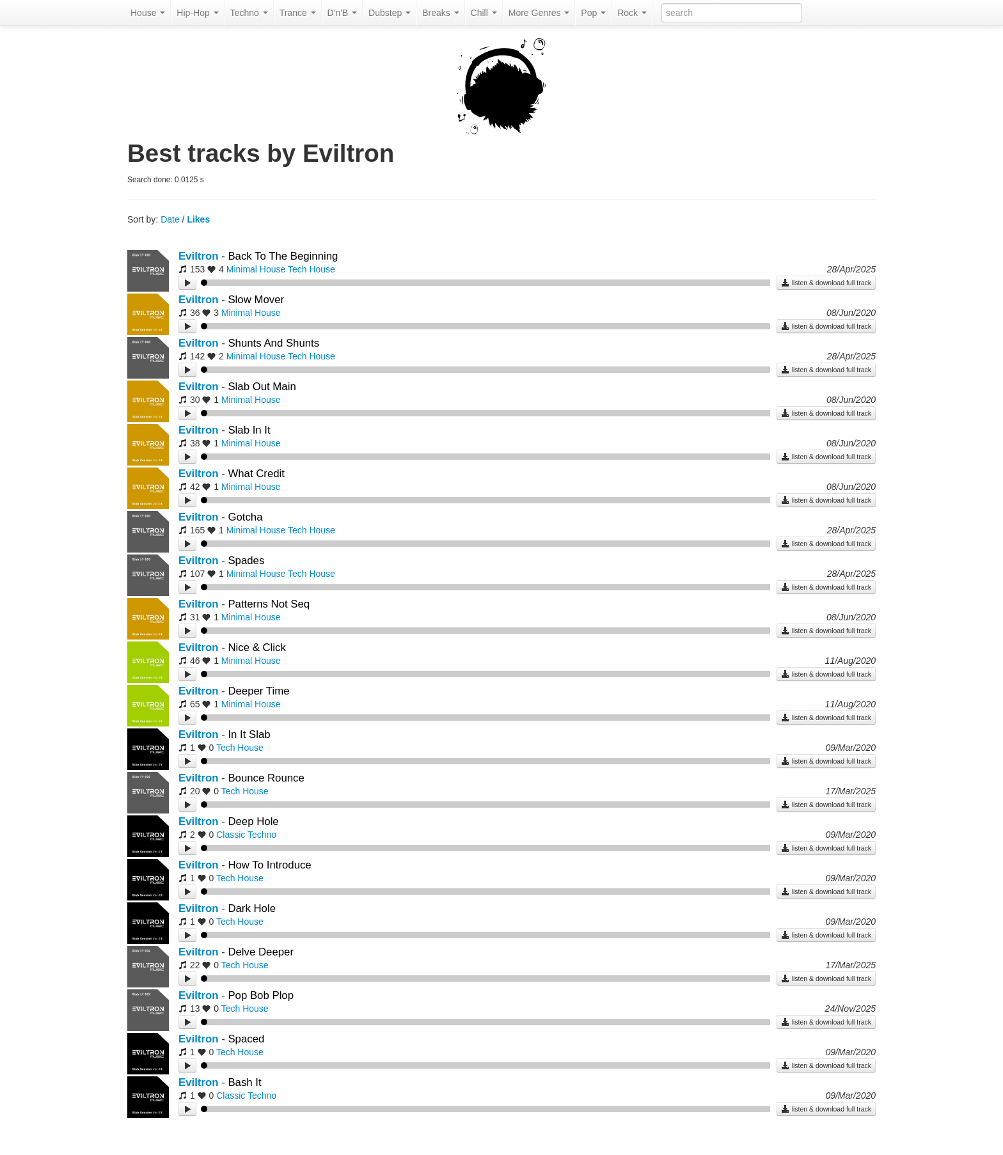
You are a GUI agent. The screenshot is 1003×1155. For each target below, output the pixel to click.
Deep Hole (253, 821)
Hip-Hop (197, 13)
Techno (249, 13)
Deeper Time (258, 691)
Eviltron (198, 256)
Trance (298, 13)
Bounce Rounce (266, 778)
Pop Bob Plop (261, 995)
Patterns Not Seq (269, 604)
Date (170, 219)
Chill (484, 13)
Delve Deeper (261, 952)
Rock (632, 13)
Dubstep (389, 13)
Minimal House (256, 269)
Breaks (440, 13)
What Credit (256, 474)
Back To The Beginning (283, 256)
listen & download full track (826, 282)
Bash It (244, 1082)
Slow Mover (256, 300)
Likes (198, 219)
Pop (593, 13)
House (147, 13)
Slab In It (249, 430)
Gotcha (245, 517)
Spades (246, 560)
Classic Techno (246, 834)
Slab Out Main (262, 387)
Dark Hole (252, 908)
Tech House (311, 269)
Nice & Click (256, 647)
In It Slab (249, 734)
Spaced (246, 1039)
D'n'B (342, 13)
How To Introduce (269, 865)
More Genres (539, 13)
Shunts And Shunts (273, 343)
